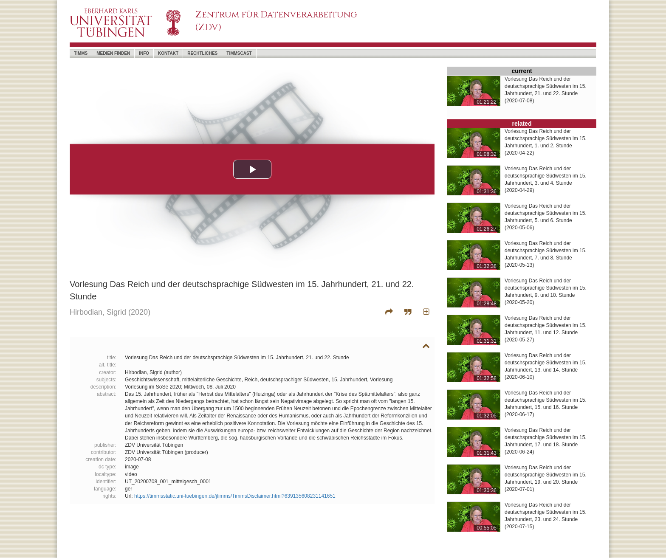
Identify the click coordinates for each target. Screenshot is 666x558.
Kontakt (168, 53)
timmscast (238, 53)
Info (144, 53)
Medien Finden (113, 53)
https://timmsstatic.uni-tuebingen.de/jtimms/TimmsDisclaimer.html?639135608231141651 (235, 496)
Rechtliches (202, 53)
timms (80, 53)
